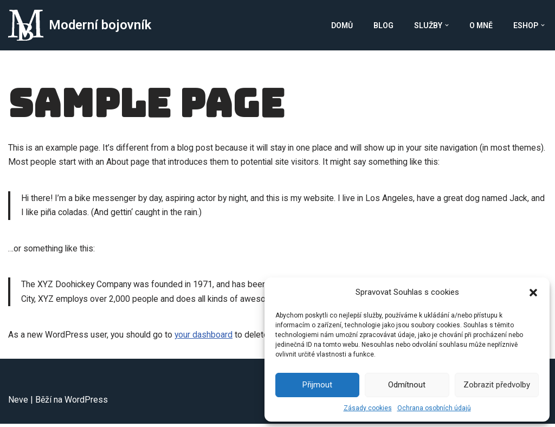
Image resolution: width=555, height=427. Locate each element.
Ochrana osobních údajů (434, 408)
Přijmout (317, 385)
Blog (383, 25)
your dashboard (205, 338)
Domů (342, 25)
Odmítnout (406, 385)
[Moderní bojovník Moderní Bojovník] (79, 25)
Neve (18, 403)
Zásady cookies (368, 408)
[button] (533, 292)
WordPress (86, 403)
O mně (481, 25)
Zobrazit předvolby (496, 385)
